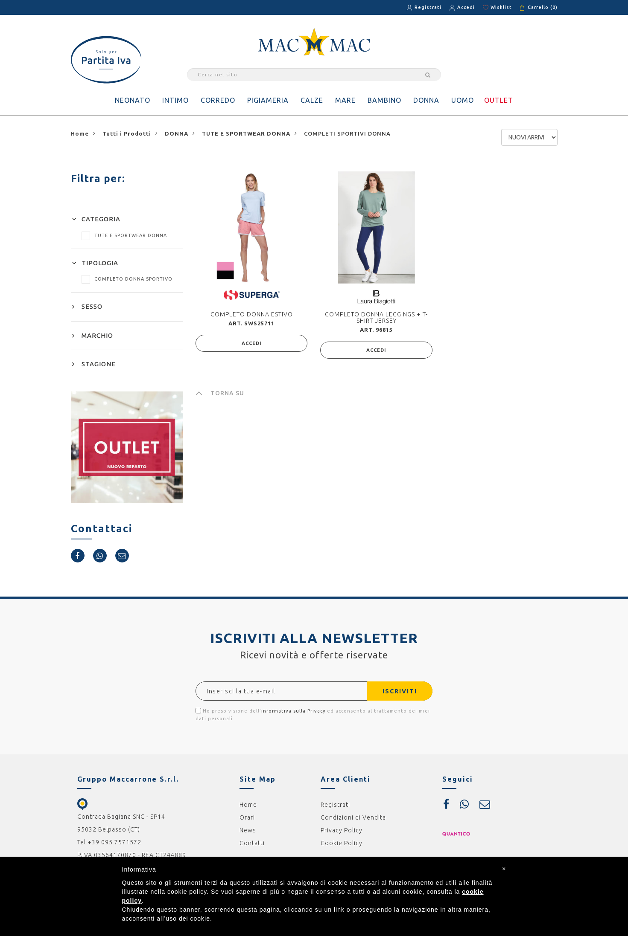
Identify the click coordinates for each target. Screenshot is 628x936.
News (248, 830)
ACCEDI (252, 343)
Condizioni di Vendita (353, 817)
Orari (247, 817)
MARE (345, 100)
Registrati (428, 7)
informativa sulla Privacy (293, 710)
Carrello (543, 7)
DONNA (426, 100)
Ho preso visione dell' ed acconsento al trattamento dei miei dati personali (313, 714)
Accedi (466, 7)
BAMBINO (384, 100)
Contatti (252, 843)
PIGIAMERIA (268, 100)
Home (248, 804)
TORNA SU (220, 393)
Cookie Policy (341, 843)
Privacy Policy (341, 830)
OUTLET (498, 100)
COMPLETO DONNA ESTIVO (251, 314)
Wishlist (501, 7)
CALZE (312, 100)
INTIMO (175, 100)
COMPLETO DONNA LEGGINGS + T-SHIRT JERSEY (376, 317)
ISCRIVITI (400, 691)
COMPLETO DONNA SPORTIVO (127, 278)
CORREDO (218, 100)
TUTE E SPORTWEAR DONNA (124, 235)
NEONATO (132, 100)
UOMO (462, 100)
